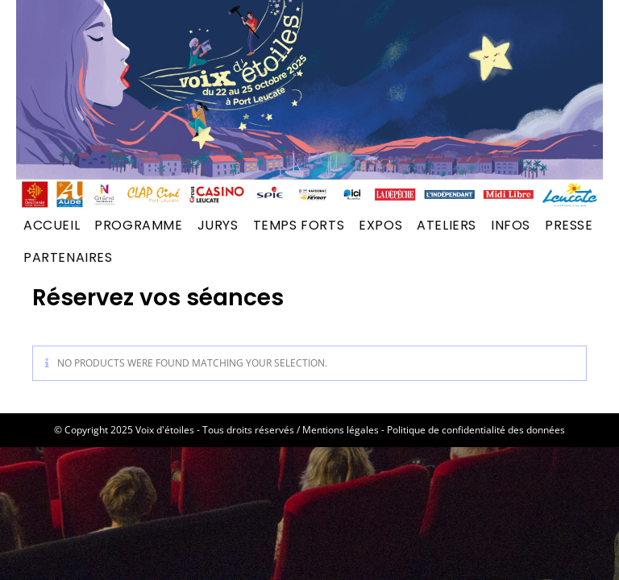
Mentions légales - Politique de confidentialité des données (433, 430)
